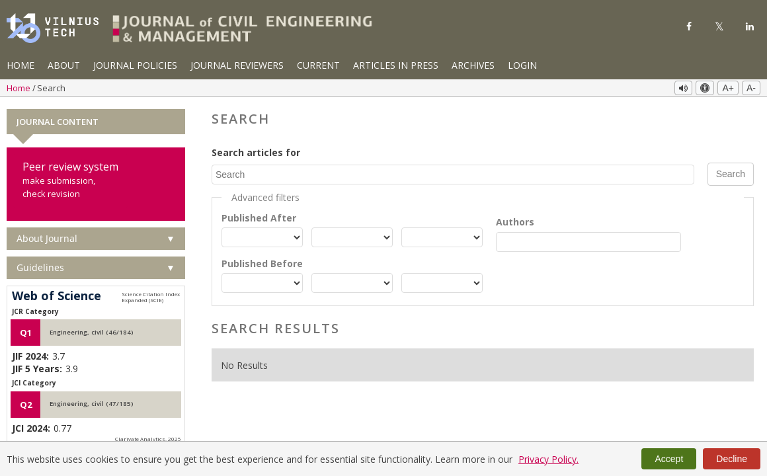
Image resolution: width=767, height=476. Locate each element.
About (64, 65)
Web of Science (56, 296)
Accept (669, 459)
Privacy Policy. (548, 459)
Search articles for (256, 152)
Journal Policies (135, 65)
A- (751, 88)
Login (522, 65)
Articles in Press (395, 65)
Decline (731, 459)
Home (20, 65)
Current (318, 65)
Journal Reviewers (237, 65)
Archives (473, 65)
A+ (728, 88)
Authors (515, 221)
